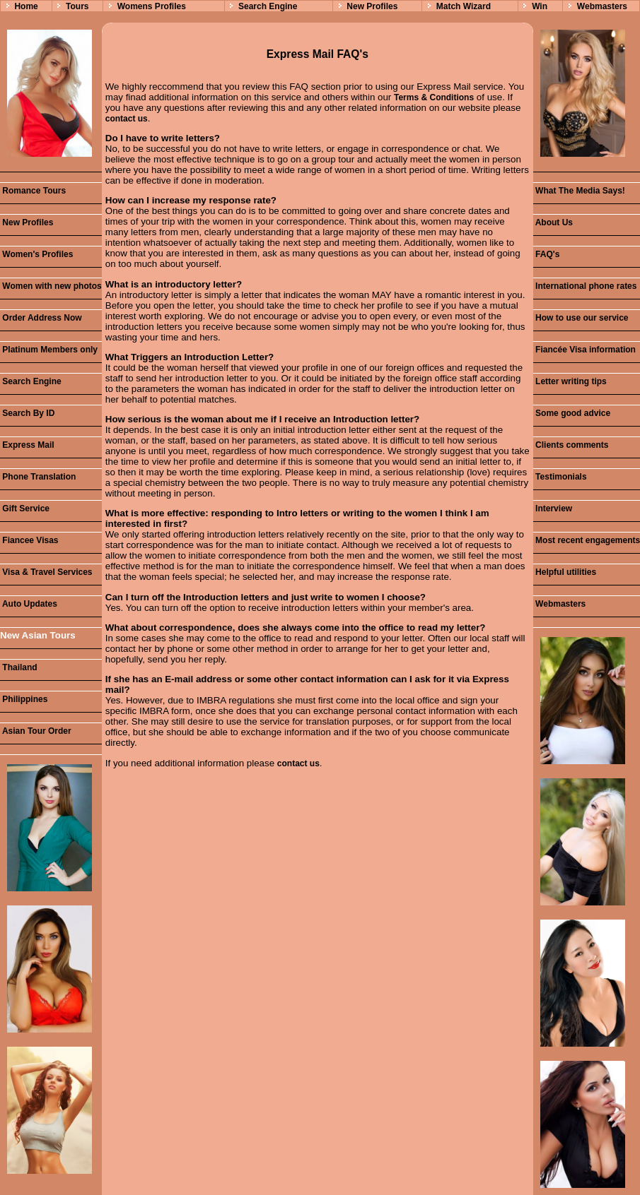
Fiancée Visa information (584, 350)
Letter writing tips (570, 381)
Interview (552, 508)
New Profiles (372, 6)
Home (25, 6)
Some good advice (571, 413)
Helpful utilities (564, 572)
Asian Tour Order (35, 731)
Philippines (23, 699)
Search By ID (27, 413)
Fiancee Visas (29, 540)
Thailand (18, 667)
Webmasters (602, 6)
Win (539, 6)
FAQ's (546, 254)
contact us (126, 119)
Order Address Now (41, 318)
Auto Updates (28, 604)
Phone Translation (38, 477)
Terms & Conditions (434, 97)
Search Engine (267, 6)
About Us (553, 222)
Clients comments (571, 445)
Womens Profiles (151, 6)
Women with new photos (51, 286)
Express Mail (27, 445)
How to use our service (581, 318)
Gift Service (25, 508)
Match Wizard (463, 6)
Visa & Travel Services (46, 572)
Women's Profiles (36, 254)
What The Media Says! (579, 191)
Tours (77, 6)
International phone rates (585, 286)
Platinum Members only (49, 350)
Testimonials (560, 477)
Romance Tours (33, 191)
